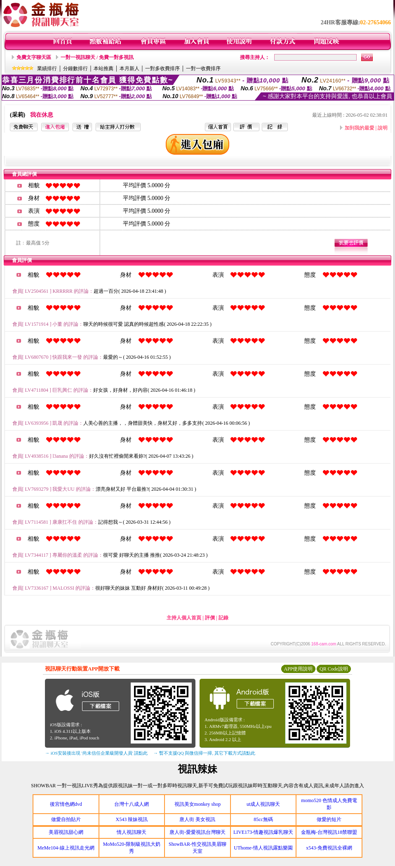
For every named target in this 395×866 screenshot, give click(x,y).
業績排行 (47, 68)
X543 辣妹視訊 (132, 819)
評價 (210, 618)
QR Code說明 (334, 669)
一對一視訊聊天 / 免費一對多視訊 (97, 57)
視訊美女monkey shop (197, 804)
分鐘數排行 (75, 68)
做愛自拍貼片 (66, 819)
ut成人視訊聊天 (263, 804)
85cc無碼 (263, 819)
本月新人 (129, 68)
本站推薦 (103, 68)
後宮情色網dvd (66, 804)
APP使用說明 (298, 669)
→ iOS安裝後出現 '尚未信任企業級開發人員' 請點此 (96, 753)
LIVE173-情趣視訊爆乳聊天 (263, 832)
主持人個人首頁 (184, 618)
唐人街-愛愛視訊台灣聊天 (197, 832)
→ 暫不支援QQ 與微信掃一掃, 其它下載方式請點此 (204, 753)
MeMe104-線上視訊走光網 (66, 848)
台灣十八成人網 (131, 804)
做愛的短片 (329, 819)
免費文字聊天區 (33, 57)
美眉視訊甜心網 (66, 832)
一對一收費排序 (203, 68)
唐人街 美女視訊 (197, 819)
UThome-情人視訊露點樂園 (263, 848)
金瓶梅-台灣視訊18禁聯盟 (329, 832)
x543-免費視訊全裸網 (329, 848)
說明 (383, 128)
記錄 (223, 618)
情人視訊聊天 (131, 832)
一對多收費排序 (162, 68)
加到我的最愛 (359, 128)
